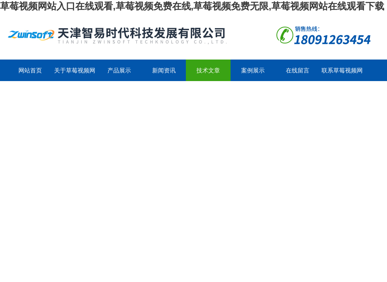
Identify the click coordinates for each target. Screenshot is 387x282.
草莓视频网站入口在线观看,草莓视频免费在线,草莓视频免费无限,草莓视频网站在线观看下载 (192, 6)
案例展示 (253, 70)
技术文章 (208, 70)
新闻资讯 (164, 70)
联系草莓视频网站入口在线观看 (342, 74)
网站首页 (30, 70)
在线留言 (297, 70)
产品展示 (119, 70)
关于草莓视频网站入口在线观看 (74, 74)
